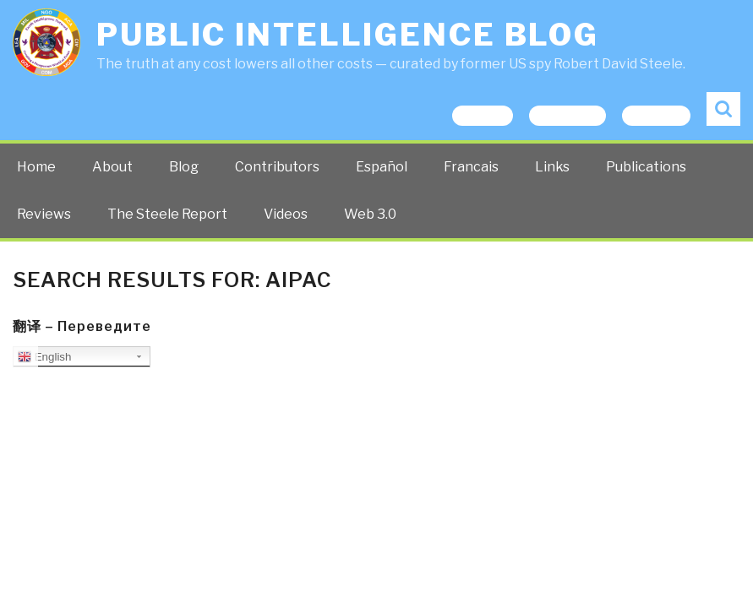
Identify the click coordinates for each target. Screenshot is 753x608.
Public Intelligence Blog (347, 34)
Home (36, 167)
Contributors (277, 167)
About (112, 167)
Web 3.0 (370, 214)
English (44, 357)
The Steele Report (167, 214)
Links (552, 167)
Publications (646, 167)
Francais (471, 167)
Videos (286, 214)
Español (381, 167)
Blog (184, 167)
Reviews (44, 214)
